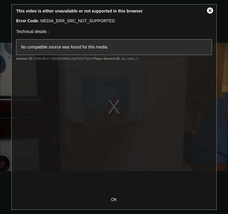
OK (114, 199)
